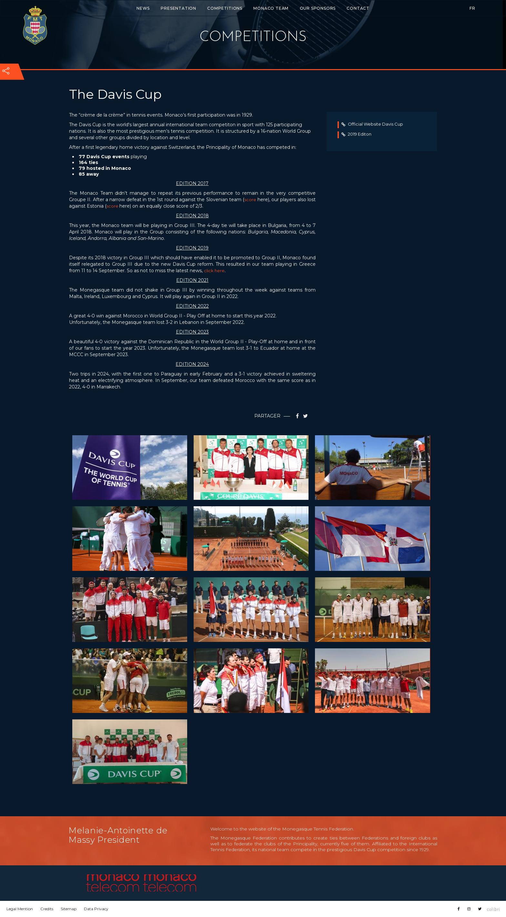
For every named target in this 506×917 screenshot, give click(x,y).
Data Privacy (96, 908)
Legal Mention (19, 908)
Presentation (178, 8)
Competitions (224, 8)
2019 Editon (356, 134)
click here (214, 270)
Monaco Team (270, 8)
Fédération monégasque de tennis (35, 25)
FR (472, 8)
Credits (46, 908)
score (250, 199)
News (143, 8)
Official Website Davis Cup (372, 124)
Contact (358, 8)
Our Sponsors (318, 8)
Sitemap (68, 908)
